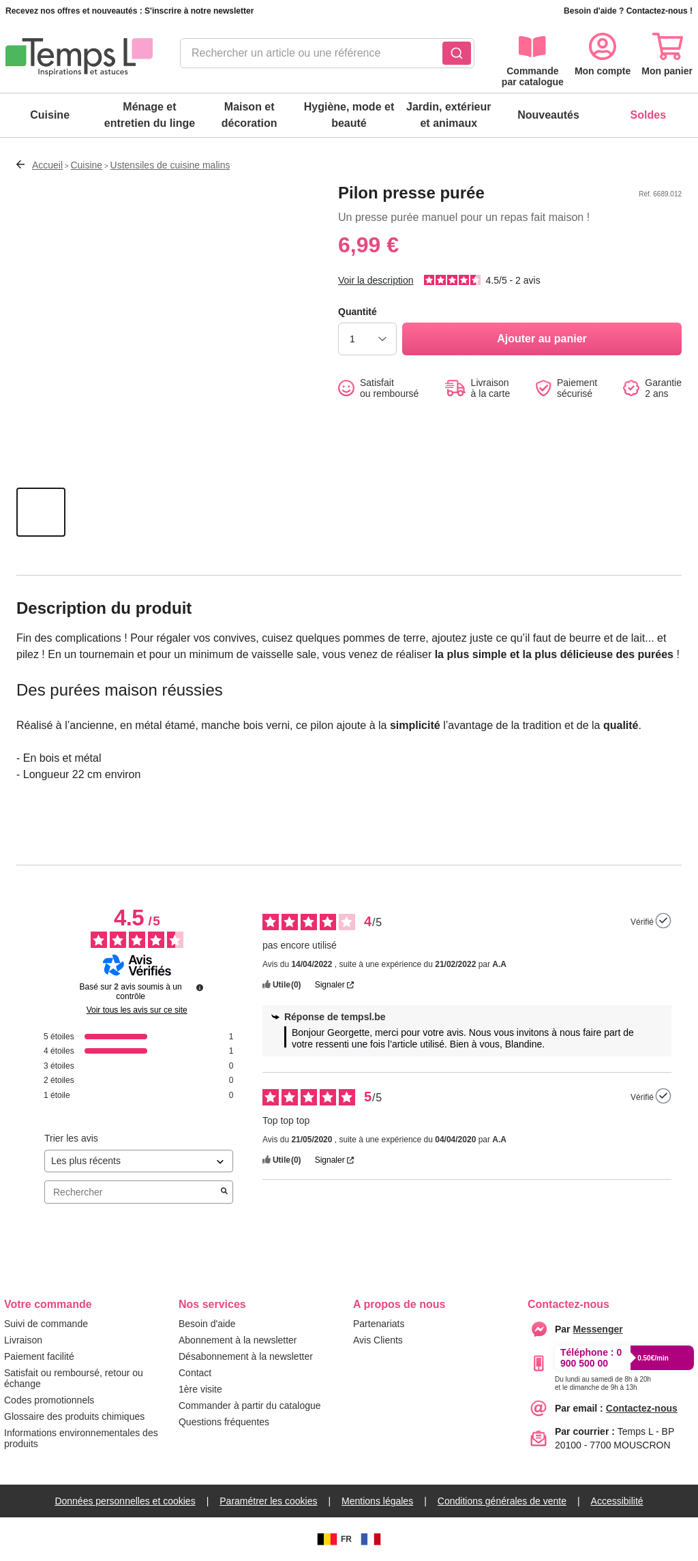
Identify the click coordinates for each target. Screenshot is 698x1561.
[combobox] (327, 57)
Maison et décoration (249, 115)
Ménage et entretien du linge (149, 115)
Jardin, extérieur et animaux (448, 115)
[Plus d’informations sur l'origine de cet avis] (663, 920)
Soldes (648, 115)
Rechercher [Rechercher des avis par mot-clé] (132, 1192)
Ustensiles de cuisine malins (170, 165)
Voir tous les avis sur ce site (137, 1010)
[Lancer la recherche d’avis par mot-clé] (224, 1192)
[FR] (370, 1539)
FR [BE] (333, 1539)
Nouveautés (548, 115)
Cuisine (50, 115)
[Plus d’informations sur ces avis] (199, 987)
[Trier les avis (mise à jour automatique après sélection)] (138, 1161)
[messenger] (598, 1329)
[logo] (79, 57)
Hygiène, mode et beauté (349, 115)
